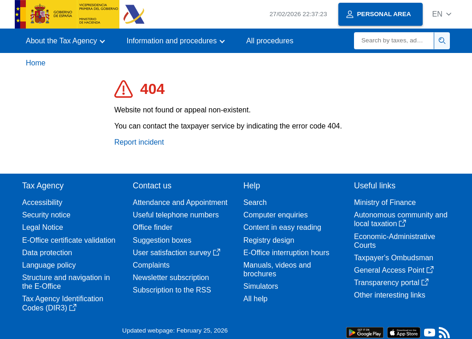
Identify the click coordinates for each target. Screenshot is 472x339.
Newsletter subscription (171, 277)
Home (36, 63)
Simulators (260, 286)
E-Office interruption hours (286, 253)
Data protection (47, 253)
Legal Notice (42, 227)
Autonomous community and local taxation (401, 219)
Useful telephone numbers (176, 215)
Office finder (152, 227)
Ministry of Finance (385, 202)
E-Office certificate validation (68, 240)
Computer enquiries (275, 215)
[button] (441, 14)
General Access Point (394, 270)
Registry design (268, 240)
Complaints (151, 265)
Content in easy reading (282, 227)
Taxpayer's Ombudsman (393, 258)
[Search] (394, 40)
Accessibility (42, 202)
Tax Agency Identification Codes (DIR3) (62, 303)
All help (255, 299)
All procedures (269, 41)
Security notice (46, 215)
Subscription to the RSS (172, 290)
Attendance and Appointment (180, 202)
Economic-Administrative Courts (394, 241)
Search (255, 202)
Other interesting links (389, 295)
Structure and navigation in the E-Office (66, 282)
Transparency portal (391, 282)
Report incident (139, 142)
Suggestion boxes (162, 240)
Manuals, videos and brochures (277, 269)
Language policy (49, 265)
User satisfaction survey (176, 253)
